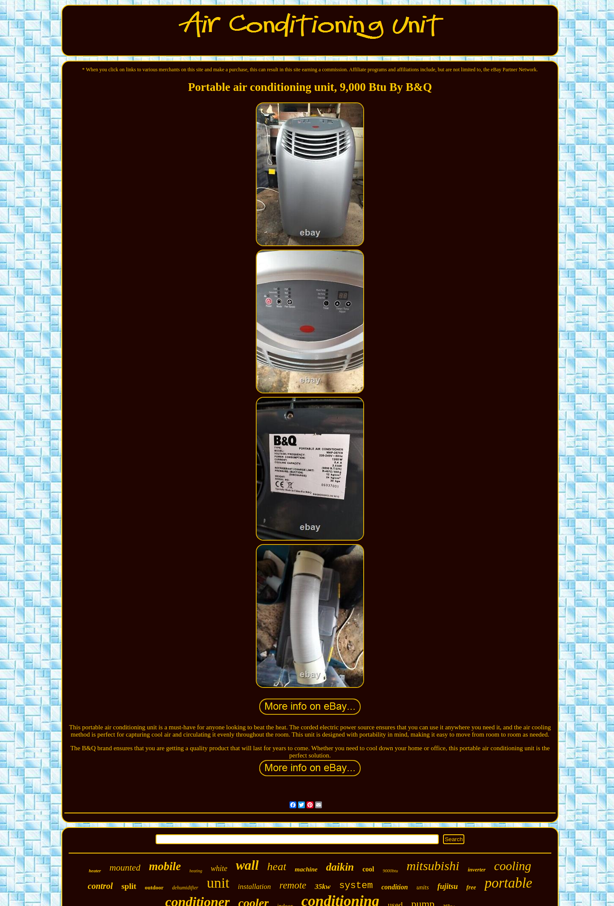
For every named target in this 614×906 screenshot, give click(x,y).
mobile (165, 866)
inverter (477, 869)
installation (254, 887)
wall (247, 865)
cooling (512, 866)
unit (218, 883)
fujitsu (447, 886)
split (129, 886)
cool (368, 869)
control (100, 886)
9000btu (390, 870)
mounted (125, 867)
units (423, 887)
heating (195, 870)
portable (508, 883)
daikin (340, 867)
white (219, 868)
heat (277, 866)
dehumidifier (185, 888)
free (471, 887)
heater (95, 870)
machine (306, 869)
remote (292, 885)
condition (394, 887)
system (356, 885)
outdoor (154, 887)
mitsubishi (433, 866)
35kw (322, 887)
